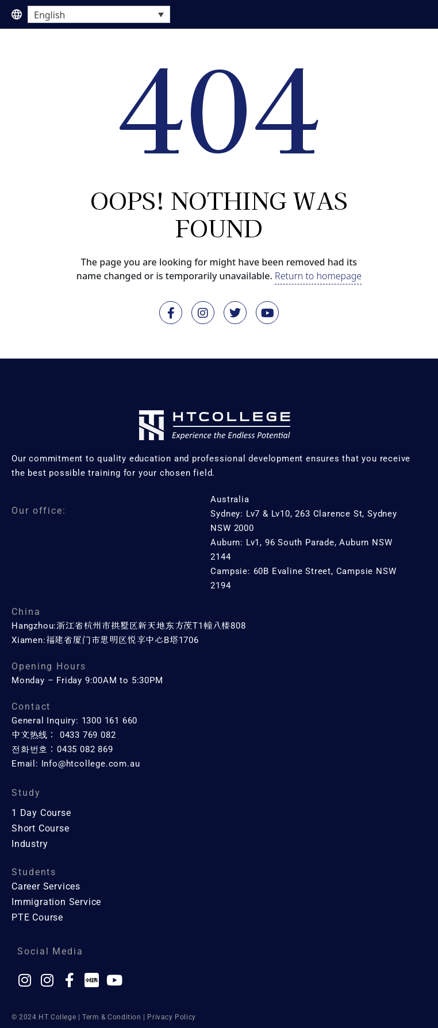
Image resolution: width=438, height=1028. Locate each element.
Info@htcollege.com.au (90, 764)
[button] (415, 51)
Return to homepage (318, 275)
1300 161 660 (110, 720)
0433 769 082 (88, 735)
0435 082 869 (85, 749)
